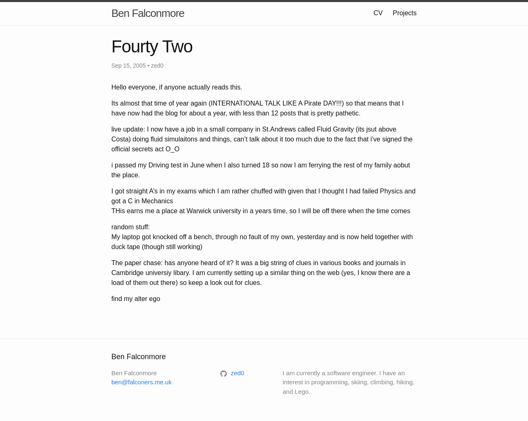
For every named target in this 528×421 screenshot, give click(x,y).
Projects (405, 12)
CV (378, 12)
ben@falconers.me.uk (141, 382)
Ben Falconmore (147, 13)
